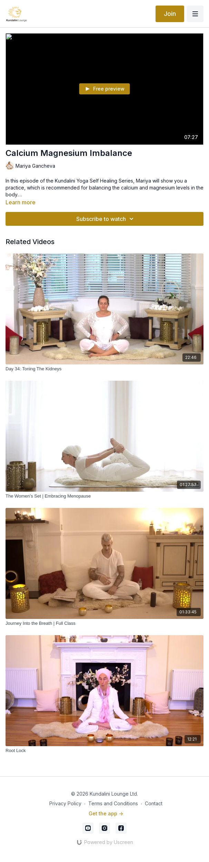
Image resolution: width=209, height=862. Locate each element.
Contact (153, 803)
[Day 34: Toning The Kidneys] (104, 368)
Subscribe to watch (106, 219)
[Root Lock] (104, 750)
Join (170, 13)
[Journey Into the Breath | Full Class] (104, 623)
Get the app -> (106, 813)
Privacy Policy (65, 803)
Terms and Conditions (113, 803)
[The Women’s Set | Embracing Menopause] (104, 496)
